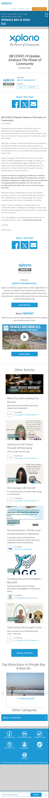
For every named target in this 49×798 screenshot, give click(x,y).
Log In (28, 9)
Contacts (13, 9)
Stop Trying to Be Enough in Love (24, 627)
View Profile (24, 305)
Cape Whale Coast (14, 14)
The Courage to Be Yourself (21, 487)
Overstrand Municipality (23, 549)
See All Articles (24, 653)
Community (32, 87)
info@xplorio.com (21, 762)
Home (3, 14)
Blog (14, 16)
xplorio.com (29, 762)
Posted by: (20, 77)
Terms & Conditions (38, 762)
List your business (39, 9)
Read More (24, 354)
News (20, 16)
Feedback (21, 9)
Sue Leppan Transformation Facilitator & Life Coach (26, 415)
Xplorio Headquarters (26, 80)
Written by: (24, 280)
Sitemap (46, 762)
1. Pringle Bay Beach (26, 698)
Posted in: (20, 84)
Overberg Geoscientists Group (26, 598)
